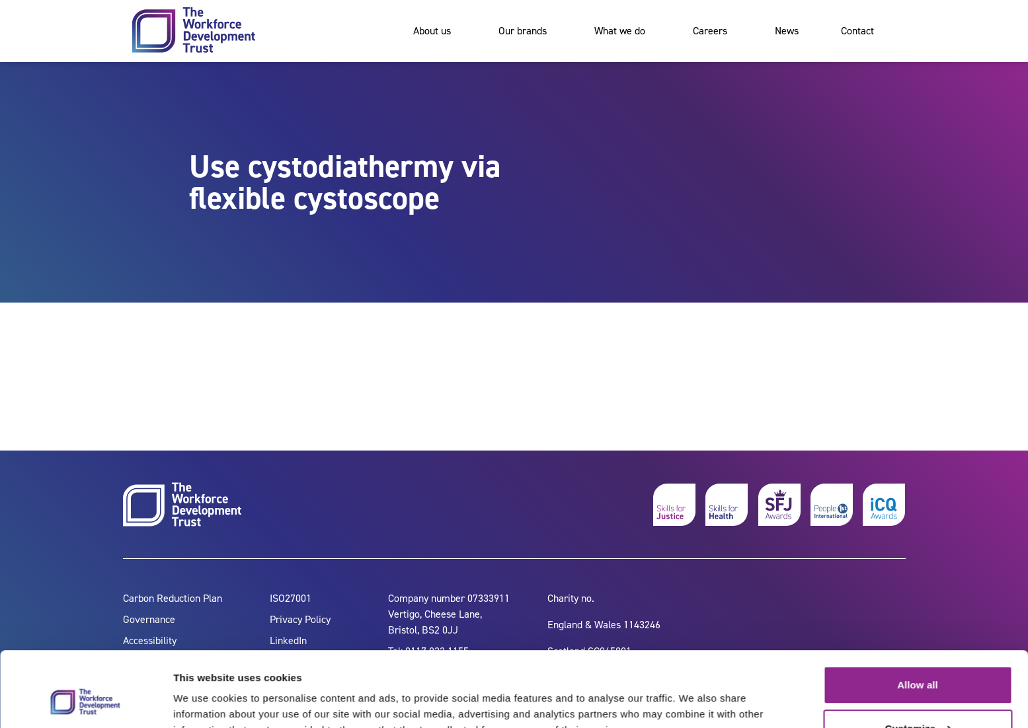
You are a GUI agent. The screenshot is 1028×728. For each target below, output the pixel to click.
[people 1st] (832, 505)
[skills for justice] (674, 505)
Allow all (917, 620)
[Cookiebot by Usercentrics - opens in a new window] (85, 702)
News (787, 31)
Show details (204, 702)
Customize (918, 663)
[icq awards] (884, 505)
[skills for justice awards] (779, 505)
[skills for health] (726, 505)
